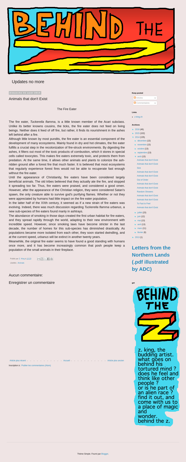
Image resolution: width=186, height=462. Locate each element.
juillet (140, 212)
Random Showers (145, 192)
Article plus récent (18, 360)
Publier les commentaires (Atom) (36, 365)
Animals (21, 263)
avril (139, 224)
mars (140, 228)
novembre (142, 144)
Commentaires (141, 103)
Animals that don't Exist (147, 160)
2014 (137, 137)
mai (139, 220)
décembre (142, 141)
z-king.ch (138, 117)
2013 (137, 237)
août (139, 156)
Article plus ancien (116, 360)
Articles (138, 98)
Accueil (66, 360)
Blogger (104, 454)
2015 (137, 133)
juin (139, 216)
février (140, 232)
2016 (137, 129)
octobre (141, 149)
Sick (139, 168)
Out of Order (142, 180)
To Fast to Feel (143, 203)
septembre (142, 152)
